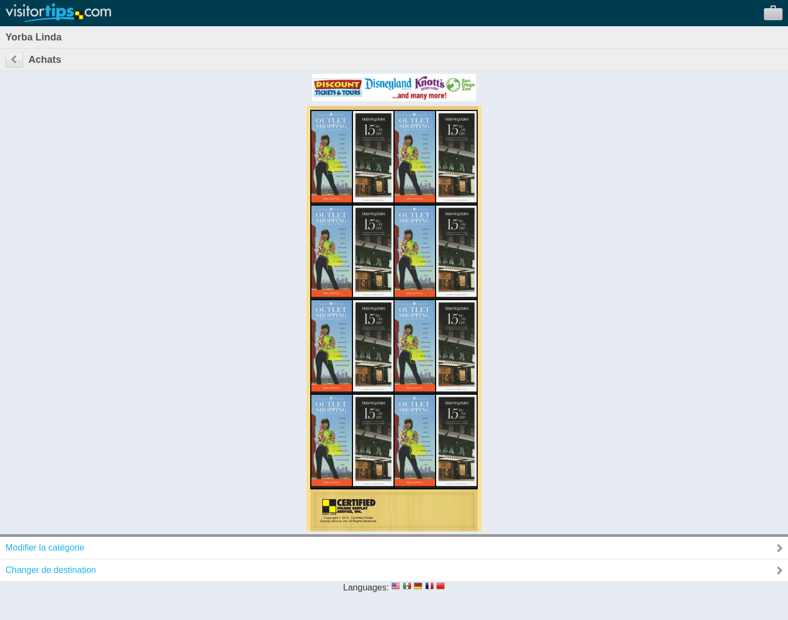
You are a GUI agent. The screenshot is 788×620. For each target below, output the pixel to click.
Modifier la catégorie (44, 547)
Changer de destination (50, 570)
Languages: (366, 587)
